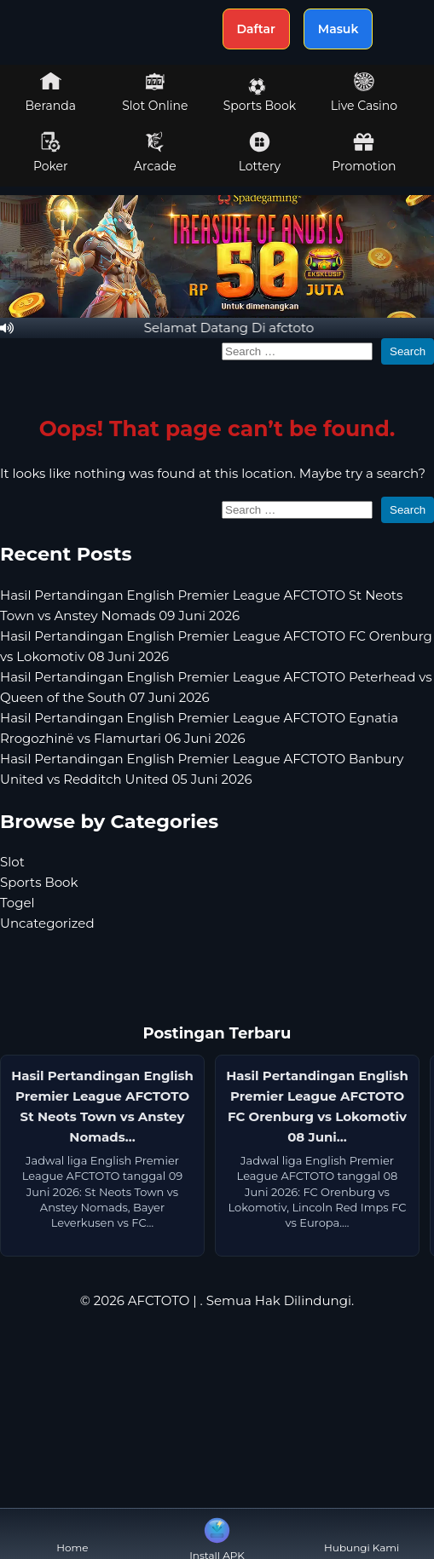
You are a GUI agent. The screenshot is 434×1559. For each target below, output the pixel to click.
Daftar (256, 29)
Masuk (338, 29)
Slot (12, 862)
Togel (17, 903)
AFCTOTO (158, 1300)
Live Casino (364, 92)
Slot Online (155, 92)
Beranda (51, 92)
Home (72, 1534)
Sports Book (259, 95)
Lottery (260, 152)
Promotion (364, 152)
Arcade (155, 152)
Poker (50, 152)
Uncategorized (47, 923)
